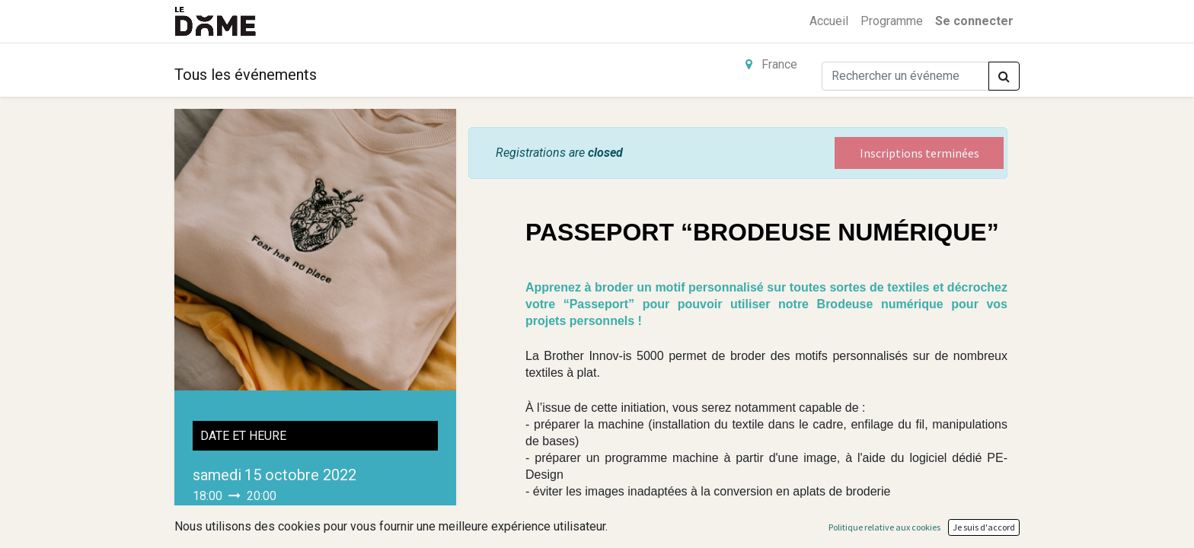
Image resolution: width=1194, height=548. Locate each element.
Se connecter (974, 21)
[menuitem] (828, 21)
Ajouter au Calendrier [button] (265, 526)
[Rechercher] (1004, 76)
